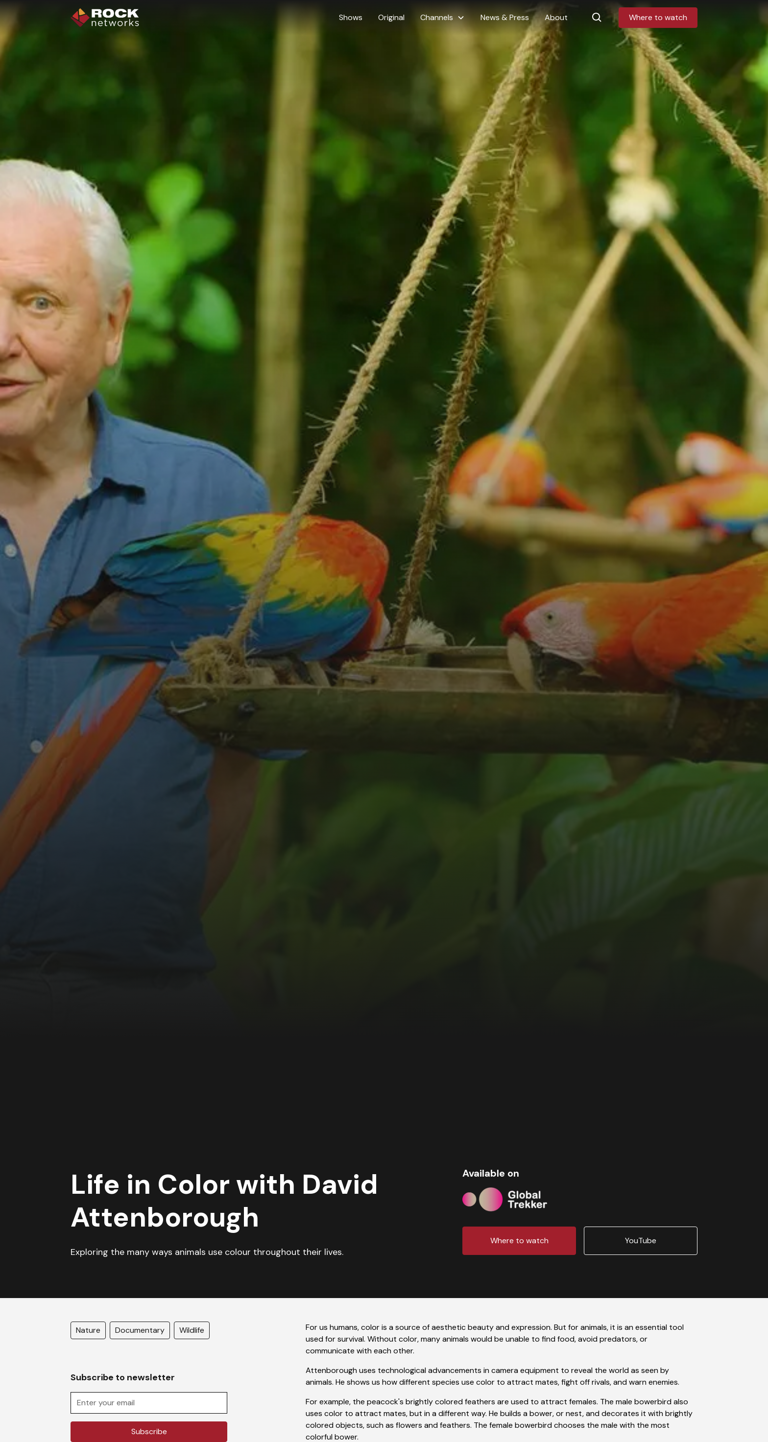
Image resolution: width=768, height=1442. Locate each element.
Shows (350, 17)
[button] (442, 17)
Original (391, 17)
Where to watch (658, 17)
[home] (105, 17)
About (556, 17)
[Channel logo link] (504, 1197)
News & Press (504, 17)
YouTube (640, 1240)
